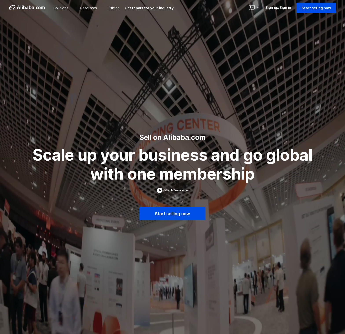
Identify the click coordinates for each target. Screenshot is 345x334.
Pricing (114, 8)
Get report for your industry (149, 8)
